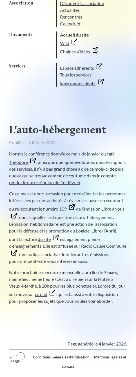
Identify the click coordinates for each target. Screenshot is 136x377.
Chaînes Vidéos (75, 51)
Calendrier (70, 23)
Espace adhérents (77, 68)
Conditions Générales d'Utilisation (61, 357)
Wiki (64, 43)
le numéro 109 (53, 208)
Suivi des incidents (77, 83)
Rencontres (71, 16)
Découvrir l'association (82, 3)
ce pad (41, 294)
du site (44, 239)
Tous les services (76, 74)
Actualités (70, 10)
